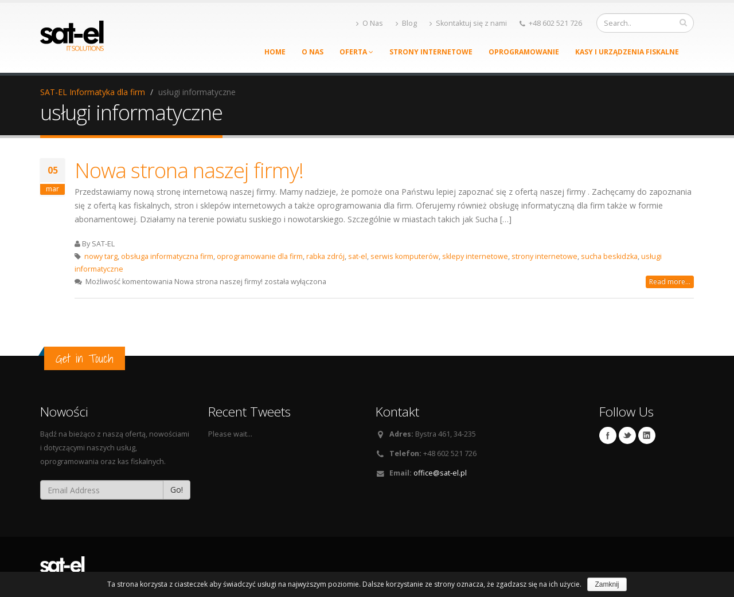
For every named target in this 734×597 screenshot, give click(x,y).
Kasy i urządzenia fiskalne (627, 52)
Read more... (669, 281)
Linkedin (646, 435)
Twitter (627, 435)
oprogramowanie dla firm (260, 256)
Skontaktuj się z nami (468, 23)
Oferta (356, 52)
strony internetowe (544, 256)
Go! (176, 489)
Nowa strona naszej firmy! (189, 170)
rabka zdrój (325, 256)
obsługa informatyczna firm (167, 256)
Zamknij (607, 584)
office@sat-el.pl (440, 473)
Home (275, 52)
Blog (406, 23)
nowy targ (101, 256)
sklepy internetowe (475, 256)
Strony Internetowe (431, 52)
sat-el (357, 256)
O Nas (369, 23)
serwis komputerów (404, 256)
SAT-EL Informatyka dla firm (92, 92)
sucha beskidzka (609, 256)
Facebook (607, 435)
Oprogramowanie (524, 52)
